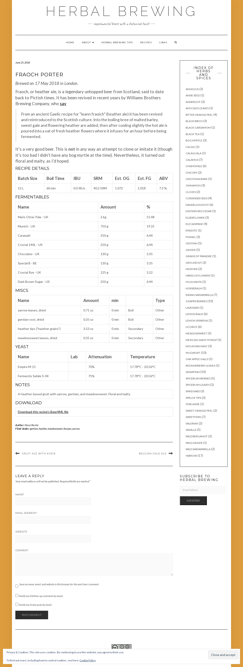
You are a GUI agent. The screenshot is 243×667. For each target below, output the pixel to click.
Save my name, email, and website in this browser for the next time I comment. (59, 584)
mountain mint (197, 346)
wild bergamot (197, 436)
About (88, 42)
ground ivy (194, 262)
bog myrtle (194, 140)
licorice (191, 327)
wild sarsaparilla (198, 449)
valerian (192, 423)
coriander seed (197, 198)
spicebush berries (198, 378)
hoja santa (194, 282)
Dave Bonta (32, 425)
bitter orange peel (199, 114)
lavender (192, 307)
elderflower (195, 217)
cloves (191, 192)
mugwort (193, 352)
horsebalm (194, 288)
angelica (192, 89)
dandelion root (197, 204)
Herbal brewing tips (117, 42)
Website (21, 531)
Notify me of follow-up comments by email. (41, 595)
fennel (191, 237)
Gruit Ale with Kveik (39, 453)
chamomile (194, 166)
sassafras (193, 372)
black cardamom (198, 127)
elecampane (194, 224)
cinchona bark (197, 179)
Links (163, 42)
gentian (34, 428)
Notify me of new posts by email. (35, 604)
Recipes (146, 42)
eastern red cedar (199, 211)
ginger (191, 250)
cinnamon (193, 185)
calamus (192, 159)
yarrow (76, 428)
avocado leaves (197, 108)
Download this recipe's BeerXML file (43, 412)
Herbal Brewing (121, 11)
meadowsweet (55, 428)
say (63, 103)
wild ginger (194, 443)
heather (43, 428)
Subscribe (193, 500)
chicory (191, 172)
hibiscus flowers (198, 275)
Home (70, 42)
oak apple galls (197, 359)
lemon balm (194, 314)
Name (19, 494)
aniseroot (193, 102)
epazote (191, 230)
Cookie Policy (87, 660)
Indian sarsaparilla (199, 295)
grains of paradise (199, 256)
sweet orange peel (199, 410)
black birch (194, 121)
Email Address (26, 513)
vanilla (191, 429)
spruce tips (193, 397)
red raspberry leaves (200, 365)
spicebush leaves (198, 384)
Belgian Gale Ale (152, 453)
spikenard (193, 391)
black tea (193, 134)
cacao (190, 147)
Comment (21, 550)
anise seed (193, 95)
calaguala (193, 153)
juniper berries (196, 301)
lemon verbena (197, 320)
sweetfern (193, 417)
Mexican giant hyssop (201, 340)
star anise (193, 404)
